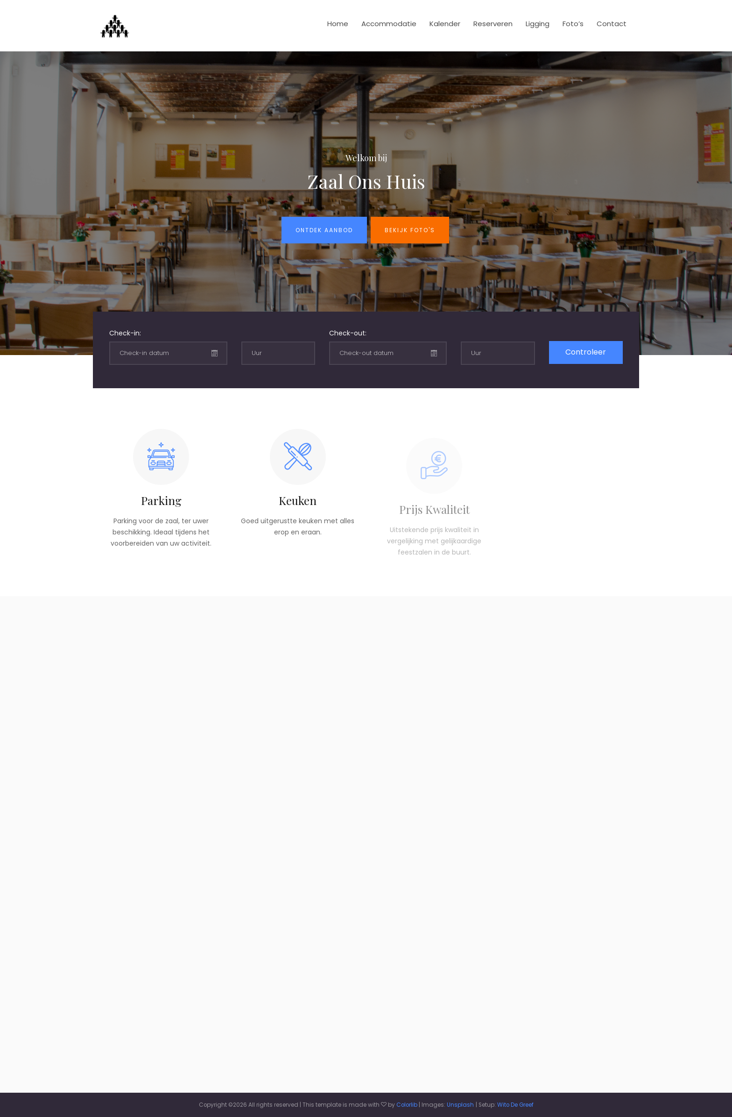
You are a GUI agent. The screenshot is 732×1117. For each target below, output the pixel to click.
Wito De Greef (515, 1105)
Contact (611, 23)
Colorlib (406, 1105)
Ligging (537, 23)
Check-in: (125, 333)
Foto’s (573, 23)
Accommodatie (388, 23)
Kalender (444, 23)
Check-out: (347, 333)
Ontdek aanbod (324, 230)
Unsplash (460, 1105)
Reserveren (493, 23)
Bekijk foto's (410, 230)
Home (337, 23)
